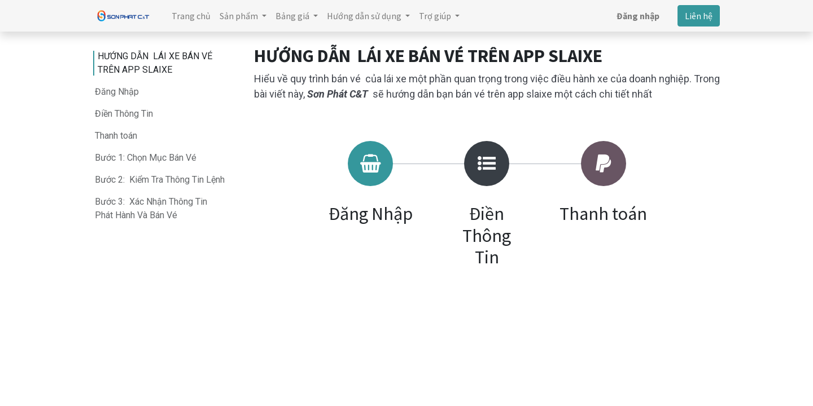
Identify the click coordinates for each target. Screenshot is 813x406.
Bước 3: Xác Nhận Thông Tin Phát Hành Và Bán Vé (151, 208)
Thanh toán (116, 135)
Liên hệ (699, 15)
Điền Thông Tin (124, 113)
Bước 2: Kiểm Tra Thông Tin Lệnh (160, 179)
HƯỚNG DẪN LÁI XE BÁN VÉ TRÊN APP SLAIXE (155, 63)
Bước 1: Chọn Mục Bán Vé (145, 157)
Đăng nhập (638, 15)
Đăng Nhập (117, 91)
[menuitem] (191, 16)
